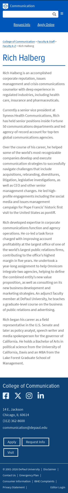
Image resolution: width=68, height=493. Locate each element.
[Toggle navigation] (61, 13)
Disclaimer (49, 469)
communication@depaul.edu (25, 427)
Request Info (22, 25)
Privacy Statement (14, 487)
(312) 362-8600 (14, 420)
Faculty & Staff (46, 41)
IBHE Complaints (44, 481)
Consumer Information (17, 481)
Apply (12, 442)
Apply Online (46, 25)
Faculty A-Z (9, 46)
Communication (22, 5)
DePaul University (5, 6)
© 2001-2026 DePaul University (21, 469)
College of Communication (19, 41)
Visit (11, 452)
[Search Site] (30, 14)
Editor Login (57, 487)
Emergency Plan (29, 475)
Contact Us (9, 475)
